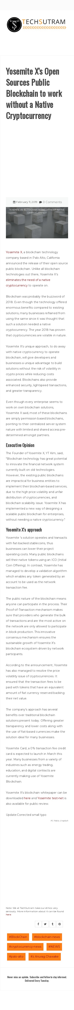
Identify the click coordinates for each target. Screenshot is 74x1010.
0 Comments (52, 202)
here (27, 798)
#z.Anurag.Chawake (45, 956)
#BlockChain (18, 937)
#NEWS (54, 946)
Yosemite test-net (50, 798)
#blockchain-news (47, 937)
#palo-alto (16, 956)
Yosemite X (14, 252)
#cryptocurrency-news (25, 946)
